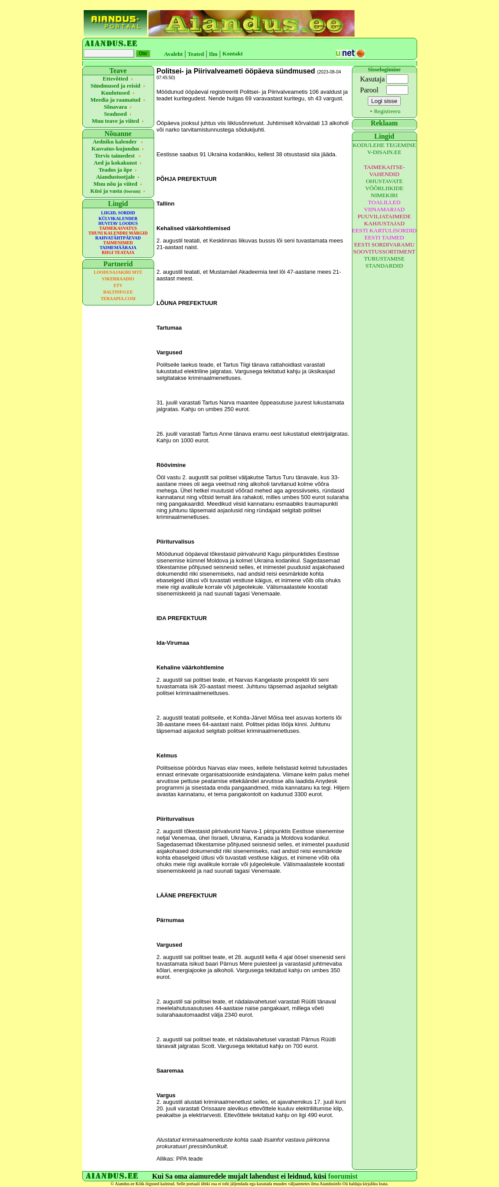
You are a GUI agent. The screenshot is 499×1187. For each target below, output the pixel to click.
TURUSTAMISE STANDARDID (384, 262)
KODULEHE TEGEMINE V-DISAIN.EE (384, 148)
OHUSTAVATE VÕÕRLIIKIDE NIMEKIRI (384, 188)
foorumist (343, 1176)
